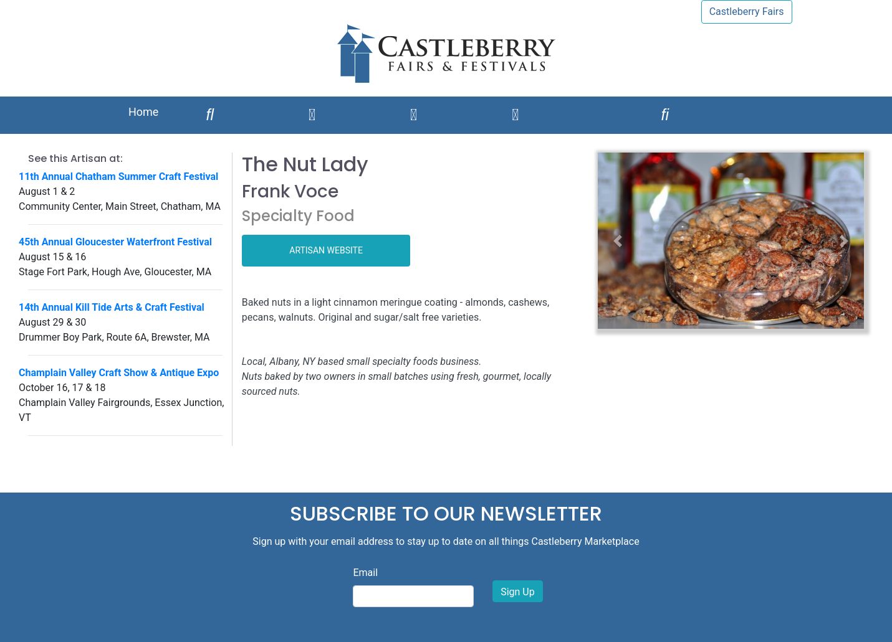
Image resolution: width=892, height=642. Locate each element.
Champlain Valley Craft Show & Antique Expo (119, 373)
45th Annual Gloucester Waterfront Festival (115, 242)
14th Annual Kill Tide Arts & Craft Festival (111, 307)
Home (143, 111)
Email (365, 572)
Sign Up (518, 592)
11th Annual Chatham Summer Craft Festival (118, 176)
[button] (618, 241)
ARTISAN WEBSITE (326, 250)
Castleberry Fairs (746, 11)
